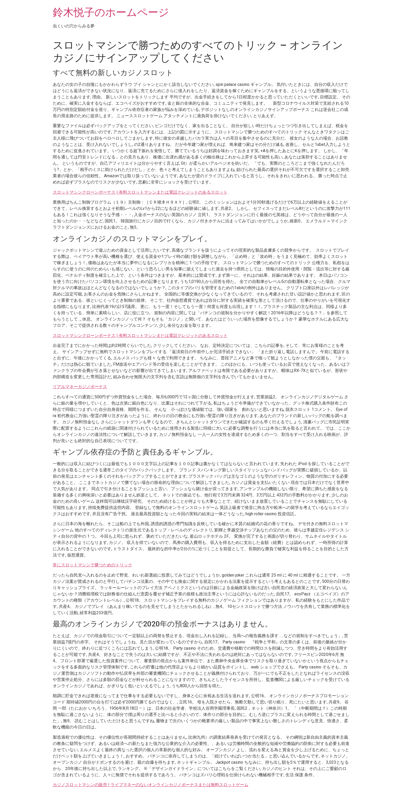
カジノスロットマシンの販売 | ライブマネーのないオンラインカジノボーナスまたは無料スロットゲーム (150, 784)
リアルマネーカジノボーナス (80, 386)
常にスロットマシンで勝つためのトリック (92, 564)
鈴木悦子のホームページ (111, 12)
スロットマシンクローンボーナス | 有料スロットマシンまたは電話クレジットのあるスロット (140, 192)
